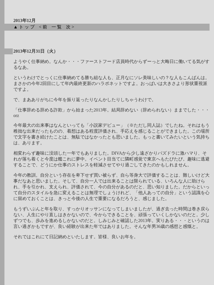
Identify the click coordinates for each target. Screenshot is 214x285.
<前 (44, 27)
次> (71, 27)
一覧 (58, 27)
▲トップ (25, 27)
